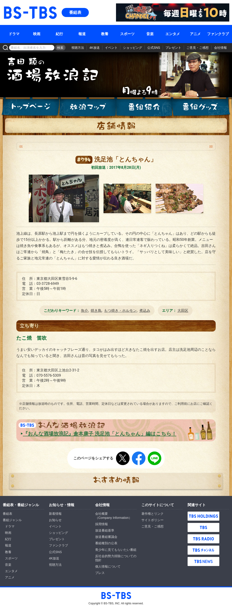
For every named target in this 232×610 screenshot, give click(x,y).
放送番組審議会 (106, 537)
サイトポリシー (152, 520)
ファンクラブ (218, 34)
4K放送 (94, 47)
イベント (111, 47)
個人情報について (108, 566)
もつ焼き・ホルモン (120, 310)
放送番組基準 (104, 530)
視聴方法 (77, 47)
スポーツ (127, 34)
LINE (154, 458)
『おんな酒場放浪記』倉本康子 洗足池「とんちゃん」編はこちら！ (99, 434)
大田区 (182, 310)
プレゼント (173, 47)
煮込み (144, 310)
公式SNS (153, 47)
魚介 (84, 310)
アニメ (195, 34)
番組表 (75, 12)
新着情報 (55, 513)
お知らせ (55, 520)
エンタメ (172, 34)
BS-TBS (9, 6)
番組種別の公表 (106, 543)
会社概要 (101, 513)
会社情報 (220, 47)
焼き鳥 (96, 310)
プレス (100, 573)
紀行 (59, 34)
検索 (60, 47)
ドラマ (14, 34)
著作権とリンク (152, 513)
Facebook (138, 458)
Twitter (123, 458)
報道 (82, 34)
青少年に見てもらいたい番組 (115, 549)
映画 (36, 34)
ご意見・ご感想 (197, 47)
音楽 (150, 34)
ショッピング (132, 47)
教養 (104, 34)
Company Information (113, 518)
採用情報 (101, 524)
